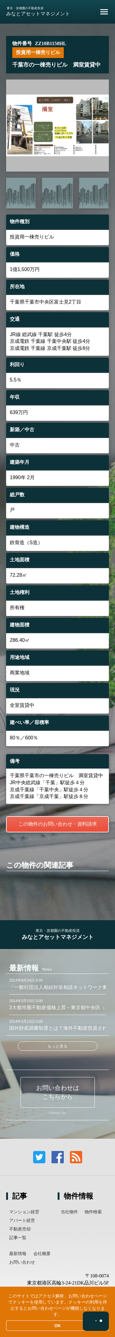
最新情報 (17, 1253)
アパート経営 (22, 1220)
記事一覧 (17, 1237)
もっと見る (57, 1046)
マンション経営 (24, 1211)
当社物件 (69, 1211)
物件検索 (93, 1211)
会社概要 (42, 1253)
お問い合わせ (22, 1262)
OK (57, 1325)
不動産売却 (20, 1229)
